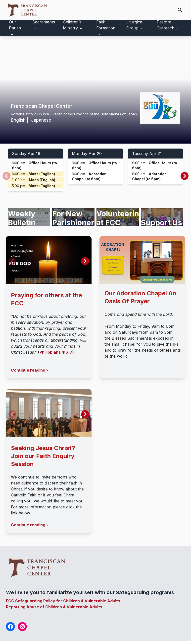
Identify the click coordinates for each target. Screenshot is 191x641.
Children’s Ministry (72, 24)
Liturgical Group (134, 24)
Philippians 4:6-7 (56, 352)
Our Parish (15, 24)
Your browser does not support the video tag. (95, 90)
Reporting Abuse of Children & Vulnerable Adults (54, 606)
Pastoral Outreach (165, 24)
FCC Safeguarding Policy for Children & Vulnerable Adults (63, 600)
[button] (185, 175)
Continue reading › (29, 370)
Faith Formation (105, 24)
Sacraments (43, 21)
